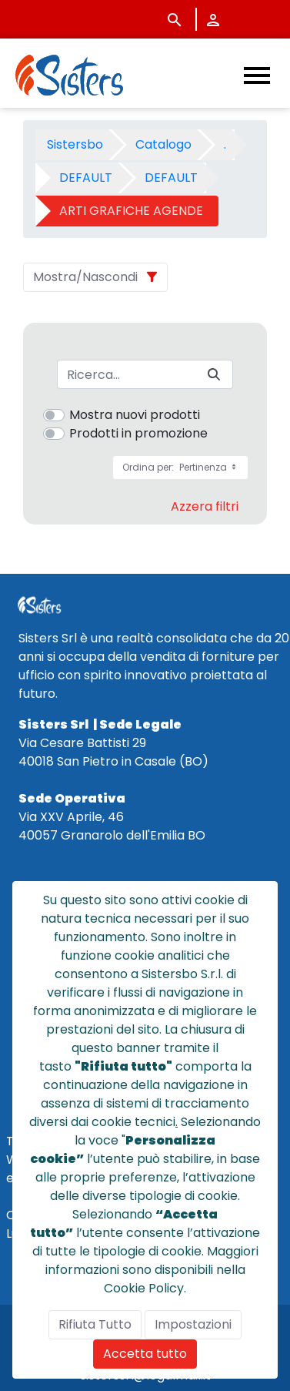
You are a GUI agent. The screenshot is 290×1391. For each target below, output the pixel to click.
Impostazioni (193, 1324)
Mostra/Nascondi (85, 277)
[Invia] (214, 374)
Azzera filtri (204, 506)
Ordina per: (180, 467)
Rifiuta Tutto (95, 1324)
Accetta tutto (145, 1354)
